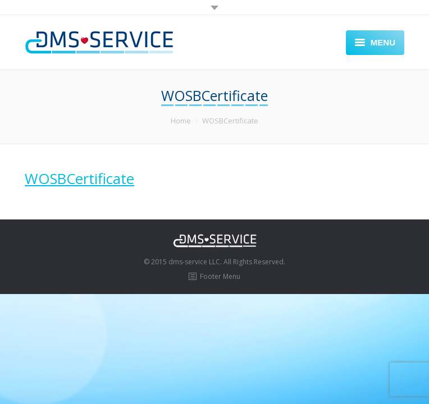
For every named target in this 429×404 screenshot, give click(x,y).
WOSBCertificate (79, 179)
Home (181, 121)
